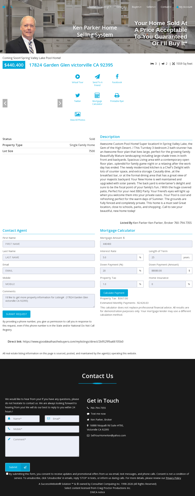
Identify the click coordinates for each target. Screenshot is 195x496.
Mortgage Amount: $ (112, 237)
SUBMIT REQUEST (16, 314)
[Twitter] (77, 100)
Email (6, 264)
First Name (9, 237)
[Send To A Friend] (97, 81)
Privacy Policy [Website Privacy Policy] (173, 478)
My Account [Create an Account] (184, 6)
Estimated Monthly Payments (124, 302)
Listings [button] (106, 6)
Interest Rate (108, 251)
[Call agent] (10, 7)
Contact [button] (166, 6)
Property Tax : (114, 298)
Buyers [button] (136, 6)
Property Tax (108, 277)
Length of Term (158, 251)
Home (92, 6)
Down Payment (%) (111, 264)
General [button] (121, 6)
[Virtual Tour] (77, 81)
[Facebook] (117, 81)
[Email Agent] (5, 7)
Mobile (7, 277)
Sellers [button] (151, 6)
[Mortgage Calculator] (97, 100)
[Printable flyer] (117, 100)
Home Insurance (159, 277)
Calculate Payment (114, 292)
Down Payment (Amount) (164, 264)
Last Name (9, 251)
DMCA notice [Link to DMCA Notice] (97, 492)
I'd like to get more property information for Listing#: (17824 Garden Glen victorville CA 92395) (49, 301)
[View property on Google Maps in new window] (162, 98)
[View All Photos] (77, 119)
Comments (9, 291)
